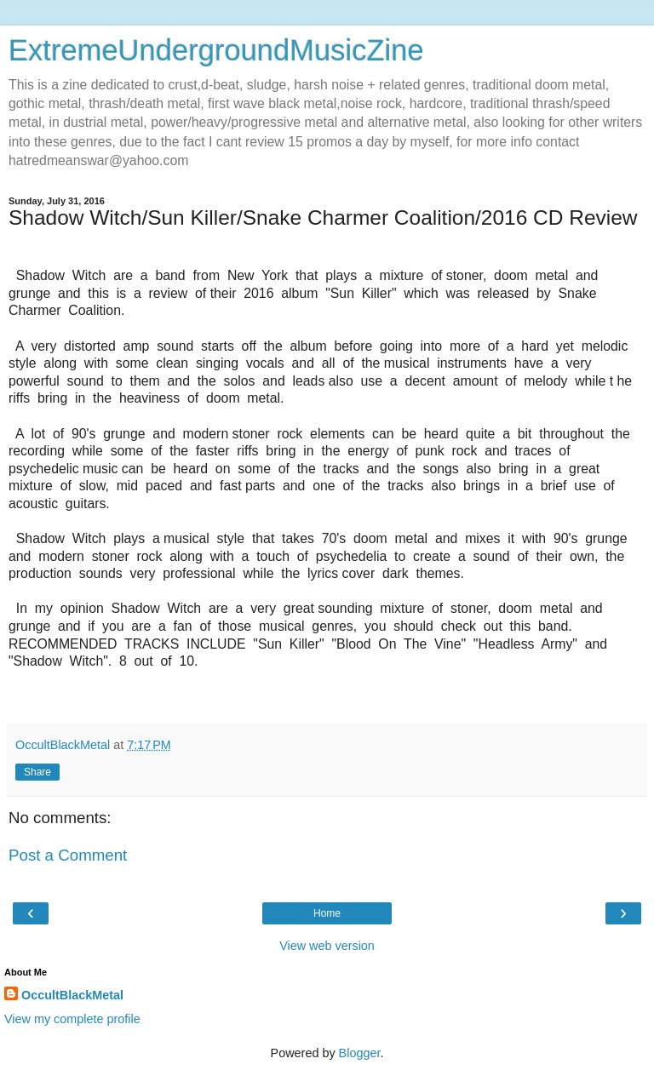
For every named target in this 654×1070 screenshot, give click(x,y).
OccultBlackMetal (72, 995)
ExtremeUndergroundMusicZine (216, 50)
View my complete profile (72, 1019)
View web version (327, 946)
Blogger (360, 1053)
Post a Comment (68, 855)
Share (37, 772)
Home (327, 913)
